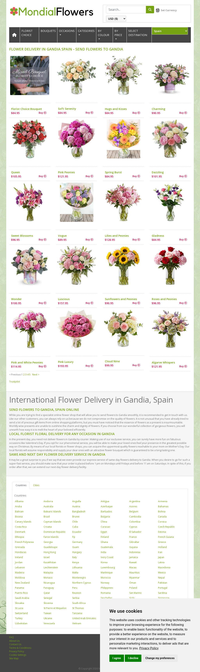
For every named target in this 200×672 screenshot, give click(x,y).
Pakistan (162, 582)
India (103, 552)
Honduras (20, 552)
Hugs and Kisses (116, 109)
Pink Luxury (66, 362)
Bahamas (163, 506)
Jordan (18, 562)
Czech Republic (166, 526)
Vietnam (76, 623)
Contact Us (15, 644)
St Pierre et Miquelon (55, 608)
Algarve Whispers (163, 362)
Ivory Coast (107, 557)
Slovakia (19, 603)
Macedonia (164, 567)
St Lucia (19, 608)
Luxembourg (108, 567)
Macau (133, 567)
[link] (149, 648)
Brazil (47, 516)
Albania (19, 501)
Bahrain (19, 511)
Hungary (77, 552)
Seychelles (106, 598)
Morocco (106, 577)
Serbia (75, 598)
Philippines (107, 587)
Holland (162, 547)
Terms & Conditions (20, 648)
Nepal (161, 577)
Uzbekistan (21, 623)
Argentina (134, 501)
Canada (162, 516)
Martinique (107, 572)
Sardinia (162, 593)
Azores (133, 506)
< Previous (15, 374)
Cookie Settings (17, 655)
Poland (133, 587)
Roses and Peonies (164, 299)
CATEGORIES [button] (86, 31)
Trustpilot (14, 381)
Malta (75, 572)
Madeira (19, 572)
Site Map (14, 658)
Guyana (133, 547)
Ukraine (48, 618)
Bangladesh (78, 511)
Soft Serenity (67, 109)
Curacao (105, 526)
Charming (158, 109)
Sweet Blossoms (22, 235)
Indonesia (134, 552)
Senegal (48, 598)
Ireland (19, 557)
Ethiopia (19, 537)
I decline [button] (133, 658)
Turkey (18, 618)
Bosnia (19, 516)
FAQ (11, 637)
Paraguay (49, 587)
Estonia (162, 531)
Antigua (105, 501)
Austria (76, 506)
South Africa (79, 603)
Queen (15, 172)
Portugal (162, 587)
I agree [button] (116, 658)
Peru (74, 587)
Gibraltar (134, 542)
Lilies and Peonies (117, 235)
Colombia (134, 521)
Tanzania (77, 613)
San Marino (135, 593)
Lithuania (77, 567)
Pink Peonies (66, 172)
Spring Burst (113, 172)
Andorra (48, 501)
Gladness (158, 235)
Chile (75, 521)
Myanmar (134, 577)
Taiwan (47, 613)
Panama (19, 587)
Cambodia (135, 516)
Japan (161, 557)
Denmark (20, 531)
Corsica (162, 521)
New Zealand (22, 582)
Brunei (75, 516)
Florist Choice (27, 33)
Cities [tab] (36, 485)
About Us (14, 640)
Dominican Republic (55, 531)
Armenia (162, 501)
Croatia (48, 526)
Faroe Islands (51, 537)
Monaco (48, 577)
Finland (105, 537)
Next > (35, 374)
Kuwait (133, 562)
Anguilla (76, 501)
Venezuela (49, 623)
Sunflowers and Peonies (121, 299)
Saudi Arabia (22, 598)
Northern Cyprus (81, 582)
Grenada (20, 547)
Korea (104, 562)
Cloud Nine (112, 361)
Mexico (162, 572)
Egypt (104, 531)
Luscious (64, 299)
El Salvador (135, 531)
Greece (162, 542)
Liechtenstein (51, 567)
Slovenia (48, 603)
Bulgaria (105, 516)
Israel (47, 557)
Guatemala (107, 547)
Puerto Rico (21, 593)
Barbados (106, 511)
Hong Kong (50, 552)
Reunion (76, 593)
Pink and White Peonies (27, 362)
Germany (77, 542)
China (104, 521)
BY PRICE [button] (118, 33)
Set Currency (169, 10)
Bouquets (48, 31)
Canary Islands (23, 521)
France (133, 537)
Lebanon (20, 567)
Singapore (163, 598)
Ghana (104, 542)
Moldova (20, 577)
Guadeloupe (50, 547)
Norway (105, 582)
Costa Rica (21, 526)
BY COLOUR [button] (103, 33)
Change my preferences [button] (159, 658)
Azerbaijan (107, 506)
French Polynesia (24, 542)
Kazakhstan (50, 562)
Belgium (133, 511)
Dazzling (158, 172)
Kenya (75, 562)
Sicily (132, 598)
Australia (48, 506)
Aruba (18, 506)
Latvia (161, 562)
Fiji (73, 537)
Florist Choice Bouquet (26, 109)
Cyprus (133, 526)
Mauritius (134, 572)
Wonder (16, 299)
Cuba (75, 526)
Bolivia (161, 511)
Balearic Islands (52, 511)
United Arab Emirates (84, 618)
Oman (132, 582)
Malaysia (48, 572)
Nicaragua (49, 582)
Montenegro (79, 577)
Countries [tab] (21, 485)
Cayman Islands (52, 521)
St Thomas (78, 608)
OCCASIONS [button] (67, 31)
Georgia (48, 542)
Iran (160, 552)
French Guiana (166, 537)
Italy (74, 557)
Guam (75, 547)
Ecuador (76, 531)
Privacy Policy (149, 648)
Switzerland (21, 613)
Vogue (62, 235)
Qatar (47, 593)
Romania (106, 593)
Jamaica (133, 557)
